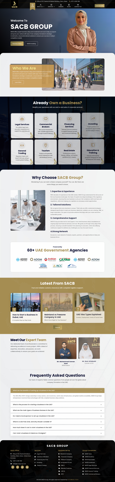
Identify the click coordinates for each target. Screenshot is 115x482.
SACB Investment (90, 462)
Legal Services (41, 454)
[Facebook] (12, 467)
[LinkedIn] (27, 467)
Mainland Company (66, 454)
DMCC (63, 465)
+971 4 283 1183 (16, 461)
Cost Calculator (100, 5)
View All (57, 327)
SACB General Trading (91, 471)
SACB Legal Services (91, 465)
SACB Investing (31, 43)
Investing (39, 462)
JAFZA (63, 471)
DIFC (62, 474)
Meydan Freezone (66, 468)
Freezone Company (66, 456)
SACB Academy (89, 456)
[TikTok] (22, 467)
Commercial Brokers (43, 456)
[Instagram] (17, 467)
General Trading (41, 465)
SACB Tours (88, 454)
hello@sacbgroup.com (18, 464)
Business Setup (17, 43)
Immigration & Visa (66, 462)
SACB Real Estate (90, 459)
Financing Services (42, 459)
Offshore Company (66, 459)
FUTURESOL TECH (73, 479)
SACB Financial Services (92, 468)
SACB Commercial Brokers (92, 474)
